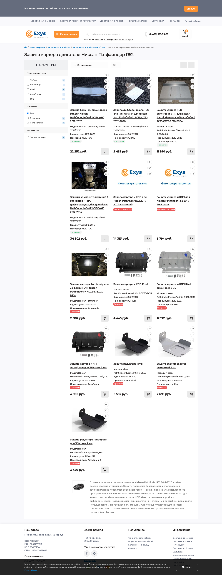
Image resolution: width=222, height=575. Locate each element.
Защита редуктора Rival (127, 362)
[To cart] (105, 150)
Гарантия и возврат (182, 557)
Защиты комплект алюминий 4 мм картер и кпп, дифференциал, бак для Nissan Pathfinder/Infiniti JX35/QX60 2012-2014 (89, 204)
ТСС (46, 98)
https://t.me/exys (94, 552)
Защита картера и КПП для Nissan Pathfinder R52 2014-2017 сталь (173, 200)
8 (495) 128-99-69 (158, 33)
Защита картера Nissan (59, 46)
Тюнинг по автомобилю (139, 537)
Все (30, 112)
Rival (46, 88)
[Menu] (66, 33)
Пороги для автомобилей (140, 540)
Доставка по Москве (43, 20)
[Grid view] (191, 64)
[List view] (183, 64)
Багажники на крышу (138, 544)
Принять (187, 567)
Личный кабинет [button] (193, 20)
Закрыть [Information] (191, 8)
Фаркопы (132, 547)
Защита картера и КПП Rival (130, 283)
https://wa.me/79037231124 (87, 552)
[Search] (87, 33)
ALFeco (46, 79)
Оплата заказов (138, 20)
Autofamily (46, 84)
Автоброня (46, 93)
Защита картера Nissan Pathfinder (89, 46)
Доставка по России (112, 20)
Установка (158, 20)
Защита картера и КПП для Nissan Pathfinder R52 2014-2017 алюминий (130, 200)
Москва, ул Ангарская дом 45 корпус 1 (114, 38)
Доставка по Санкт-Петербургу (78, 20)
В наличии (46, 117)
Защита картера (37, 46)
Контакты (174, 20)
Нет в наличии (46, 122)
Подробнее (30, 570)
